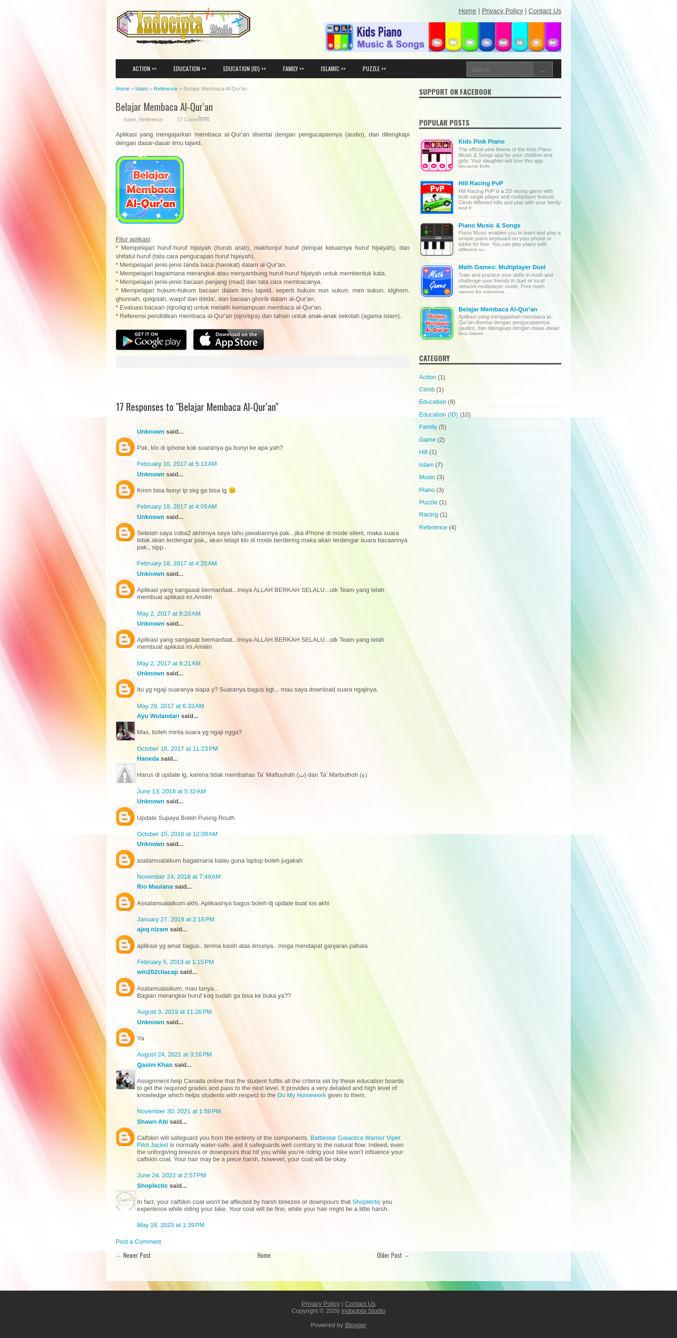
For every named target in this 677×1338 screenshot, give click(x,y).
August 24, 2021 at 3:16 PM (174, 1054)
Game (427, 439)
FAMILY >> (293, 68)
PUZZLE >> (374, 68)
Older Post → (393, 1255)
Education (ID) (438, 414)
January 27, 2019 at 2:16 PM (176, 919)
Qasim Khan (155, 1064)
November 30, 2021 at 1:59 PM (179, 1111)
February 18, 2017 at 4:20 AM (177, 563)
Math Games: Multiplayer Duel (502, 267)
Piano (427, 489)
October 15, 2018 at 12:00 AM (177, 833)
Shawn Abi (152, 1121)
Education (432, 401)
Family (428, 426)
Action (427, 377)
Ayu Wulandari (158, 715)
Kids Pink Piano (481, 141)
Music (427, 477)
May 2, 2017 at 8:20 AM (169, 613)
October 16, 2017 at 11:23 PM (177, 748)
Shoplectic (152, 1185)
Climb (427, 389)
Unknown (151, 431)
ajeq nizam (152, 929)
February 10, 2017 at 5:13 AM (177, 463)
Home (264, 1255)
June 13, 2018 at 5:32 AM (171, 791)
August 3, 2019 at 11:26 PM (174, 1011)
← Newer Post (133, 1255)
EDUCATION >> (190, 68)
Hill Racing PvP (480, 183)
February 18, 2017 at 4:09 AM (177, 506)
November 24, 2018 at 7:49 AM (178, 876)
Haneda (148, 758)
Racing (428, 514)
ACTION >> (144, 68)
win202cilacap (157, 971)
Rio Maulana (155, 886)
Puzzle (428, 502)
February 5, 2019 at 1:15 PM (175, 961)
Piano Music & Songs (489, 225)
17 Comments (193, 119)
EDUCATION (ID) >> (244, 68)
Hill (423, 451)
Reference (151, 119)
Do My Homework (301, 1095)
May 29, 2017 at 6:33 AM (170, 706)
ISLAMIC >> (333, 68)
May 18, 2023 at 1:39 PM (170, 1225)
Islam (130, 119)
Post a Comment (138, 1241)
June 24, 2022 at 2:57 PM (171, 1175)
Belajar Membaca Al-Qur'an (164, 106)
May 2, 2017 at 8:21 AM (169, 663)
